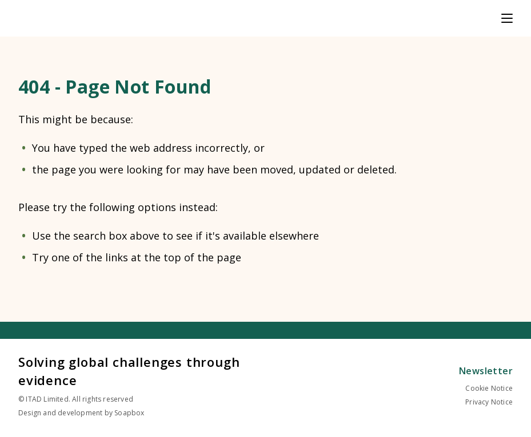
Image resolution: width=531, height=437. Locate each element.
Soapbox (129, 413)
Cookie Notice (489, 388)
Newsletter (486, 371)
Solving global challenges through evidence (128, 371)
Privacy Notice (489, 402)
